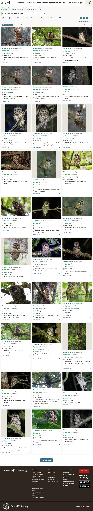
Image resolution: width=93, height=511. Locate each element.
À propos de (53, 3)
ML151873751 (67, 444)
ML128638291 (6, 62)
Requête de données (53, 481)
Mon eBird (37, 3)
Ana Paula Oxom (8, 53)
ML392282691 (6, 405)
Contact (65, 485)
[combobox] (23, 14)
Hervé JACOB (38, 395)
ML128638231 (67, 147)
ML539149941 (6, 320)
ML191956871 (36, 320)
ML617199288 (67, 368)
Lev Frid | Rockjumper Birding (73, 308)
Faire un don (84, 470)
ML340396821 (6, 355)
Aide (69, 3)
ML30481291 (66, 62)
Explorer (29, 3)
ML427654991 (37, 273)
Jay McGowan (69, 435)
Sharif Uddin (7, 443)
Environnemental (17, 9)
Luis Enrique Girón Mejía (72, 177)
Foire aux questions (68, 483)
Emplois (65, 479)
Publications (51, 479)
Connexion (75, 2)
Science (45, 3)
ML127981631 (36, 194)
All (40, 9)
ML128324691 (6, 101)
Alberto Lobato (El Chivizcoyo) (73, 357)
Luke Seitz (68, 92)
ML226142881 (6, 186)
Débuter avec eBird (68, 481)
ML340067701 (37, 62)
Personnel (66, 477)
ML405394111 (67, 317)
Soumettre (21, 3)
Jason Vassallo (8, 272)
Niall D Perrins (8, 223)
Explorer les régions (37, 474)
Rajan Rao (68, 398)
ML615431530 (37, 147)
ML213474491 (67, 101)
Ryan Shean (7, 138)
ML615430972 (6, 147)
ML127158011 (67, 232)
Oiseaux (5, 9)
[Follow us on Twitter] (84, 478)
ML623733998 (6, 452)
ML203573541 (37, 358)
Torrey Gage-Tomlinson (41, 264)
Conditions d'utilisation (38, 497)
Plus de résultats (46, 460)
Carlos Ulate (7, 311)
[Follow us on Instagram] (87, 478)
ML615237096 (6, 279)
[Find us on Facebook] (80, 478)
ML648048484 (67, 405)
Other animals (31, 9)
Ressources (66, 472)
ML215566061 (6, 230)
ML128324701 (37, 101)
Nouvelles (62, 3)
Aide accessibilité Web (38, 492)
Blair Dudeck (7, 177)
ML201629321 (37, 406)
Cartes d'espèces (36, 472)
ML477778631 (67, 275)
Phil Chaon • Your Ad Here (42, 349)
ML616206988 (67, 186)
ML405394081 (37, 444)
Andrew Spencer (70, 53)
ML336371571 (37, 235)
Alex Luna (37, 225)
